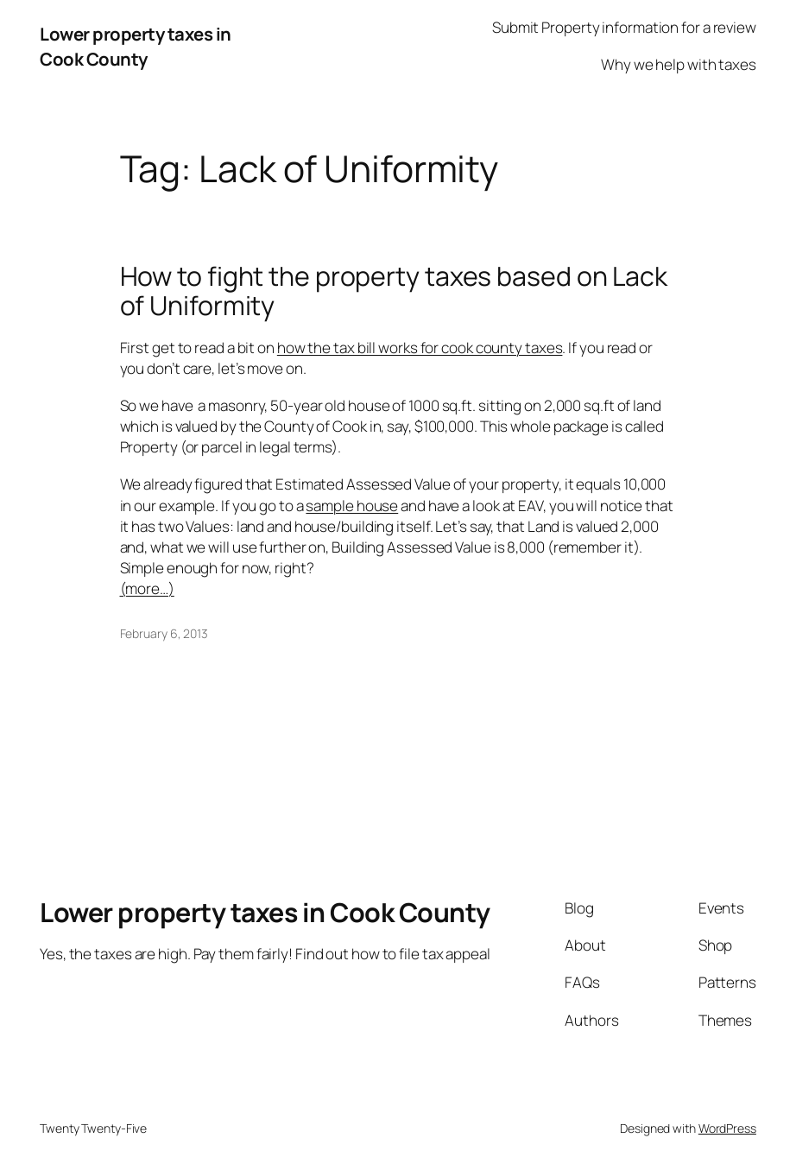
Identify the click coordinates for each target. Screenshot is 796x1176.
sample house (352, 505)
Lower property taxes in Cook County (135, 46)
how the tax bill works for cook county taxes (420, 347)
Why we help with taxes (678, 64)
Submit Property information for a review (624, 27)
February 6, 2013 (164, 633)
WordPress (727, 1128)
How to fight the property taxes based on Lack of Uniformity (394, 291)
